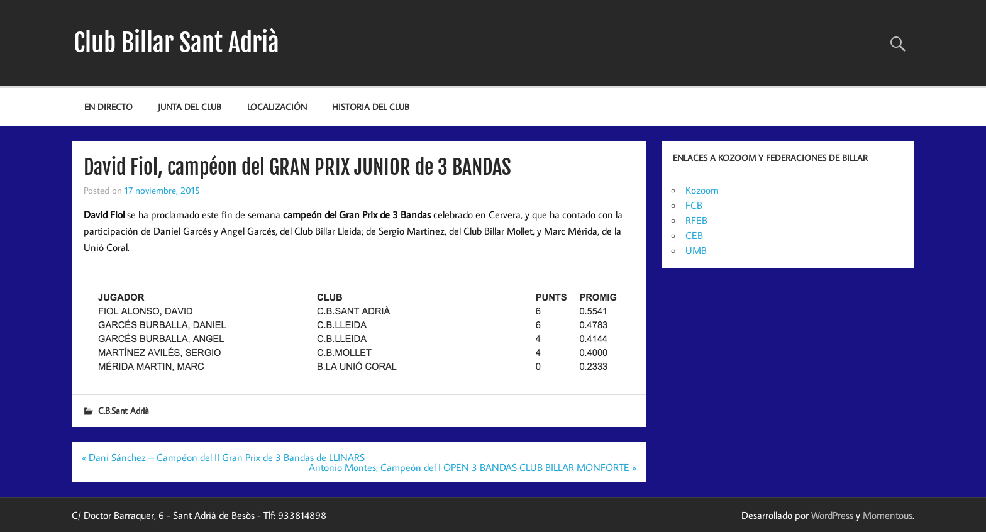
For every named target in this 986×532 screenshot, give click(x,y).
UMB (696, 250)
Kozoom (702, 190)
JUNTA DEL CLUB (189, 107)
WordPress (832, 515)
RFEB (696, 220)
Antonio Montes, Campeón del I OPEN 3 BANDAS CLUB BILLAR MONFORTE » (472, 467)
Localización (277, 107)
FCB (693, 205)
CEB (694, 235)
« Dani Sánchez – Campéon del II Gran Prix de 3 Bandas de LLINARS (223, 457)
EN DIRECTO (108, 107)
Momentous (887, 515)
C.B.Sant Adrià (123, 410)
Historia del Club (370, 107)
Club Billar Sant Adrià (176, 42)
